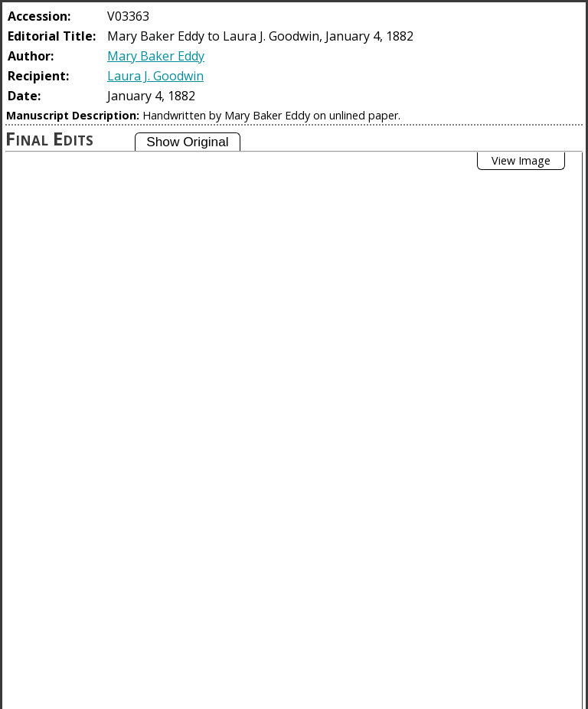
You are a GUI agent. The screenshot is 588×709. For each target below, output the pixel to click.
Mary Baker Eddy (155, 55)
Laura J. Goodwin (155, 75)
